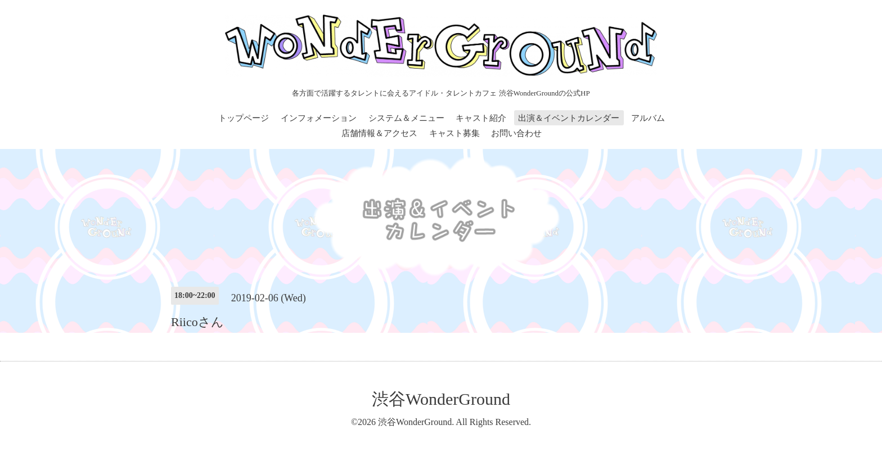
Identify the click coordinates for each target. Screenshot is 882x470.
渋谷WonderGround (441, 399)
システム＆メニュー (406, 118)
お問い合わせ (516, 133)
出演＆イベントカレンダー (568, 118)
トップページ (243, 118)
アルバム (648, 118)
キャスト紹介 (481, 118)
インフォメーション (319, 118)
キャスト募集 (454, 133)
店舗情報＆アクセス (379, 133)
